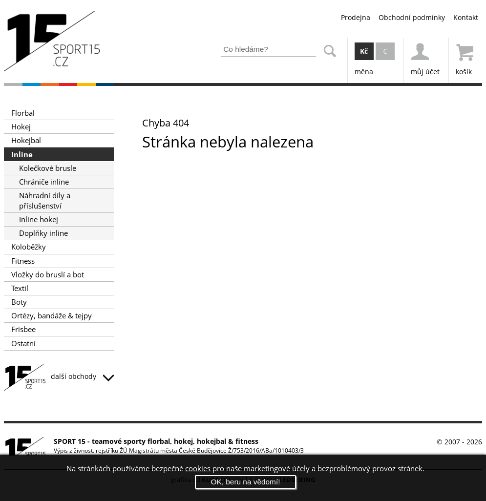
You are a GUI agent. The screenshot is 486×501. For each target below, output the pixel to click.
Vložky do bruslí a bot (47, 275)
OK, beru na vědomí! (245, 482)
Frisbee (23, 329)
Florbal (23, 113)
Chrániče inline (44, 182)
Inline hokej (38, 219)
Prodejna (355, 17)
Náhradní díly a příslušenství (44, 200)
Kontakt (465, 17)
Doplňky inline (43, 233)
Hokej (21, 127)
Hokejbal (26, 140)
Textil (19, 288)
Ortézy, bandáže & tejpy (51, 316)
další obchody (82, 376)
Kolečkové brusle (47, 168)
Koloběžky (28, 247)
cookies (198, 468)
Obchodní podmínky (412, 17)
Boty (19, 302)
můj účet (425, 57)
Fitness (23, 261)
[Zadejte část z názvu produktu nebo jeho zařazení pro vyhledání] (268, 49)
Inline (22, 154)
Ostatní (23, 343)
